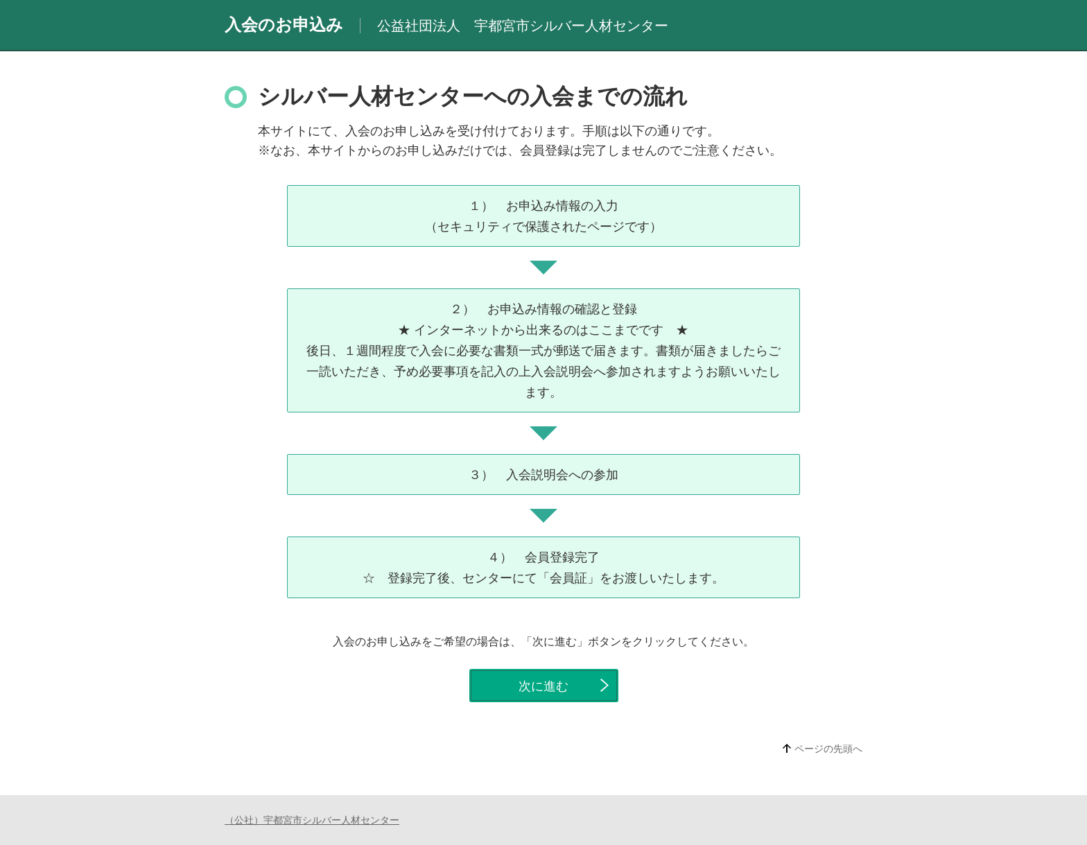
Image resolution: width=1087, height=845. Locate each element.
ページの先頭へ (828, 748)
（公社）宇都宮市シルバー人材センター (312, 820)
